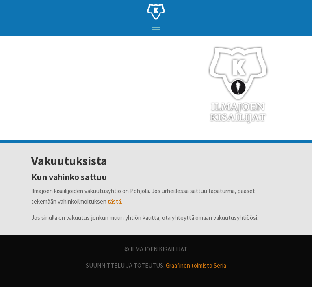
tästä (114, 201)
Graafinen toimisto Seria (196, 265)
